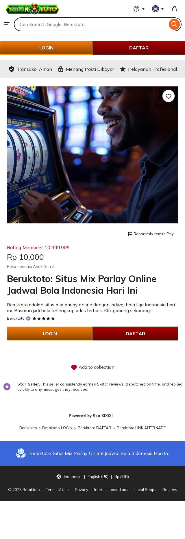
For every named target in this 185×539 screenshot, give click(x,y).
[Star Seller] (28, 319)
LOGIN (46, 48)
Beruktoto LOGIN (57, 427)
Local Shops (145, 489)
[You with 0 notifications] (158, 9)
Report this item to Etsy (150, 234)
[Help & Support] (139, 9)
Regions (169, 489)
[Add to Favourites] (168, 96)
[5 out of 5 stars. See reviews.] (44, 318)
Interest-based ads (111, 489)
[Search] (174, 24)
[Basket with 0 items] (175, 9)
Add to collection (92, 367)
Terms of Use (57, 489)
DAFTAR (139, 48)
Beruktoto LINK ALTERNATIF (141, 427)
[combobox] (90, 24)
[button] (92, 476)
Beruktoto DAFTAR (95, 427)
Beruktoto (16, 318)
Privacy (81, 489)
